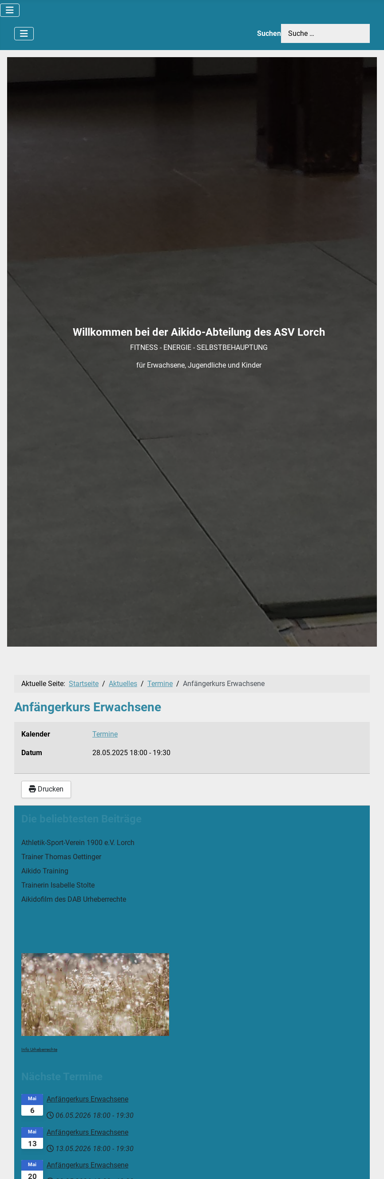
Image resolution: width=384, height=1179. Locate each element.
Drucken (46, 789)
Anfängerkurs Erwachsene (87, 1099)
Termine (105, 734)
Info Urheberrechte (39, 1049)
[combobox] (325, 33)
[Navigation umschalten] (10, 10)
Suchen (269, 33)
